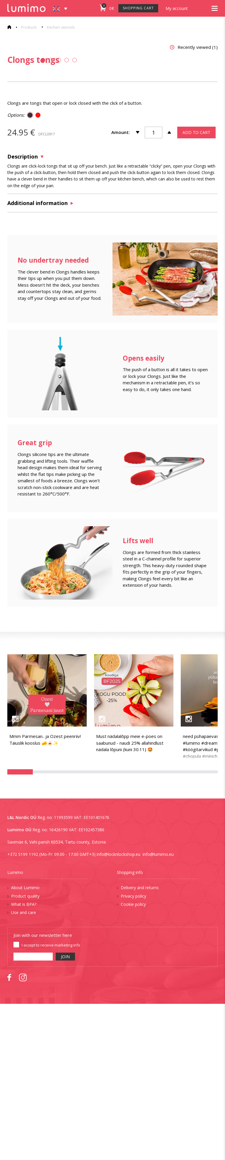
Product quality (25, 1052)
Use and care (23, 1068)
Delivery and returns (140, 1044)
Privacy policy (133, 1052)
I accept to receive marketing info (51, 1101)
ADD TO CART (196, 288)
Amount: (120, 288)
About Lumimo (25, 1044)
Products (29, 27)
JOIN (65, 1113)
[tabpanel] (56, 121)
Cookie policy (133, 1060)
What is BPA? (23, 1060)
